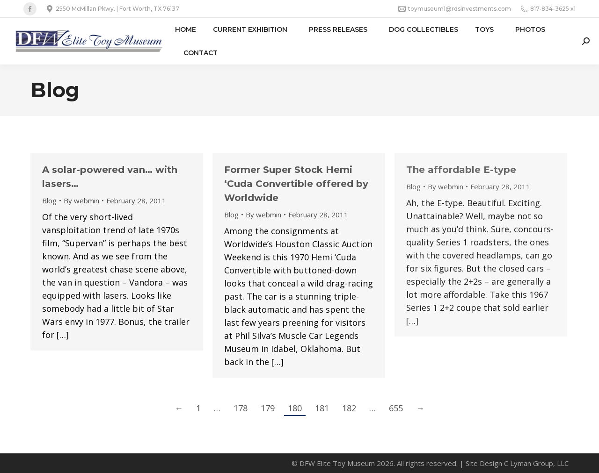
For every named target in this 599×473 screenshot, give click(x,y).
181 (322, 408)
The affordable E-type (461, 169)
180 (295, 408)
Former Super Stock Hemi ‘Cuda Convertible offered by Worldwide (296, 183)
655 (396, 408)
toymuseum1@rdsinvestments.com (454, 9)
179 (268, 408)
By (81, 200)
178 (241, 408)
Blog (49, 200)
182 (349, 408)
